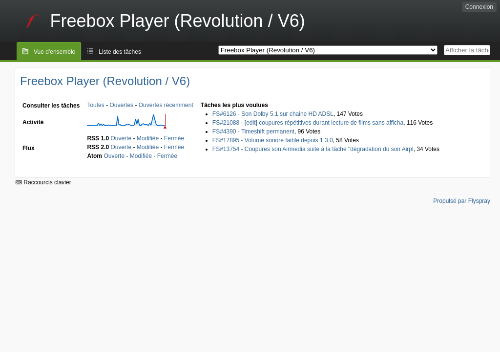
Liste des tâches (120, 51)
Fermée (174, 138)
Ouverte (120, 138)
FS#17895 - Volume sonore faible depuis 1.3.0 (272, 140)
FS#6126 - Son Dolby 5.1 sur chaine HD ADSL (272, 113)
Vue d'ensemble (54, 51)
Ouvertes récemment (166, 105)
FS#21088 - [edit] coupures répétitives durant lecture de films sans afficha (307, 122)
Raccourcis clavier (43, 182)
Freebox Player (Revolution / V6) (105, 81)
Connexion (479, 6)
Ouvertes (121, 105)
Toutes (95, 105)
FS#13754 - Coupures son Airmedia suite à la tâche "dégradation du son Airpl (313, 149)
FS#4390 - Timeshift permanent (253, 131)
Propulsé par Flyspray (461, 201)
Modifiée (148, 138)
